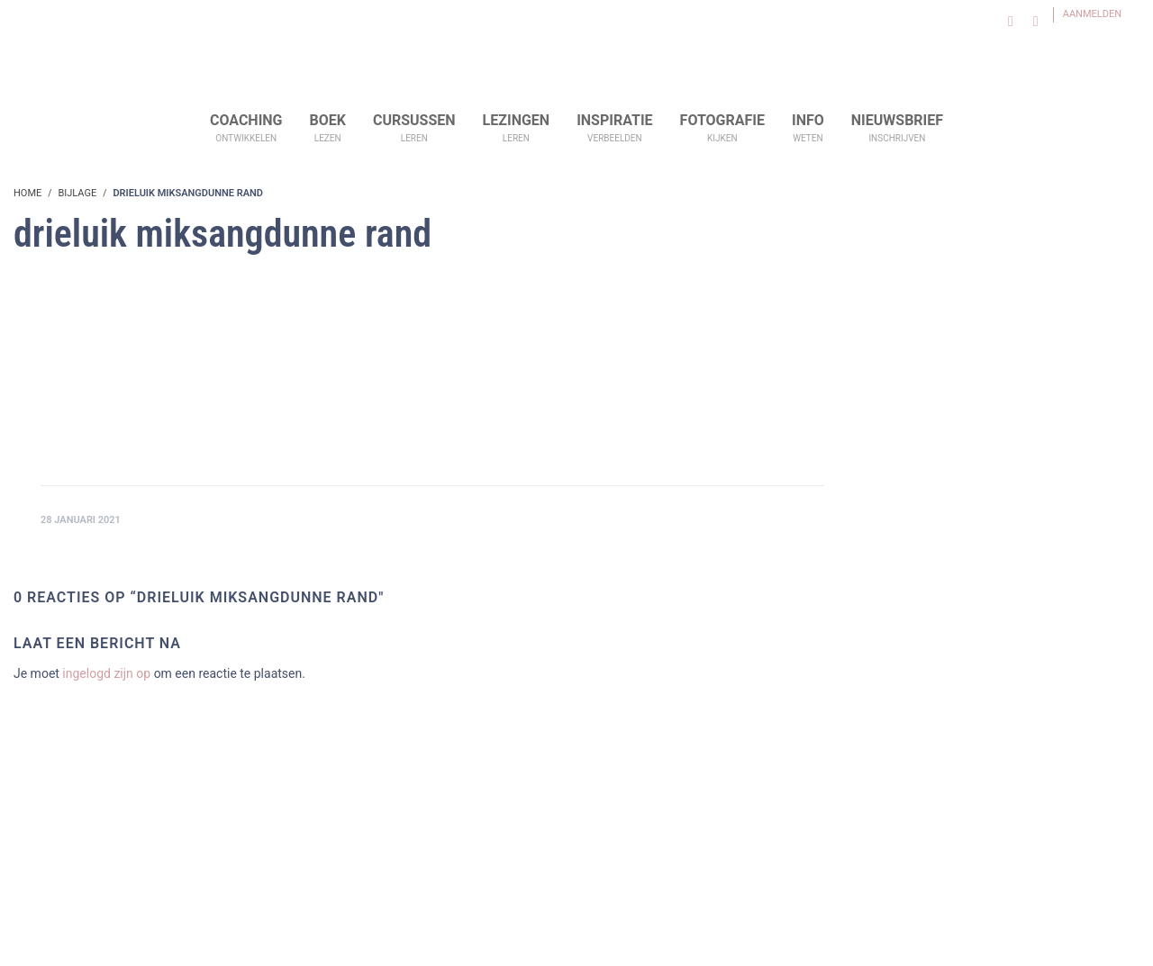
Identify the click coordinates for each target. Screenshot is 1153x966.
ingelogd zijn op (106, 673)
